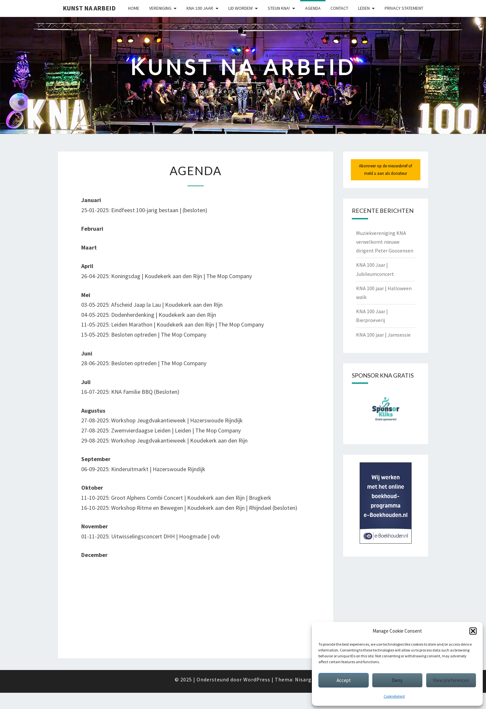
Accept (344, 680)
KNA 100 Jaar (199, 8)
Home (133, 8)
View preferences (451, 680)
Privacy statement (404, 8)
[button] (473, 631)
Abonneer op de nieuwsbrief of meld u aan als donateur (385, 169)
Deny (397, 680)
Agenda (313, 8)
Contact (339, 8)
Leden (364, 8)
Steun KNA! (279, 8)
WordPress (256, 679)
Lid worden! (240, 8)
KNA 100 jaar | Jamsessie (383, 334)
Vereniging (160, 8)
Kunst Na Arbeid (89, 8)
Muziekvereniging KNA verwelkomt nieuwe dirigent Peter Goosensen (384, 242)
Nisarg (303, 679)
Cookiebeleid (394, 696)
